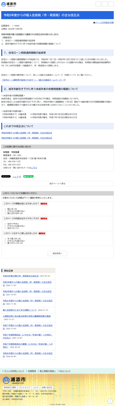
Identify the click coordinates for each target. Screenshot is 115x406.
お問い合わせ (47, 387)
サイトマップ (24, 387)
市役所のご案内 (10, 387)
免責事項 (32, 371)
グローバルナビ (111, 4)
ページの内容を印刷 (103, 23)
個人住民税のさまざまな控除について (20, 310)
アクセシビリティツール (104, 4)
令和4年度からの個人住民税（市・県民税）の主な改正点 (26, 133)
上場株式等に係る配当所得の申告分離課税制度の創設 (27, 316)
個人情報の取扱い (48, 371)
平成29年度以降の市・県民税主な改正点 (21, 276)
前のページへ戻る (57, 184)
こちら (34, 168)
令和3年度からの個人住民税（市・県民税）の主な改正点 (26, 138)
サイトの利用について (14, 371)
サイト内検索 (98, 4)
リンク (35, 387)
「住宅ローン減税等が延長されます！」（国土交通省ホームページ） (33, 80)
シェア (17, 177)
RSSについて (65, 371)
